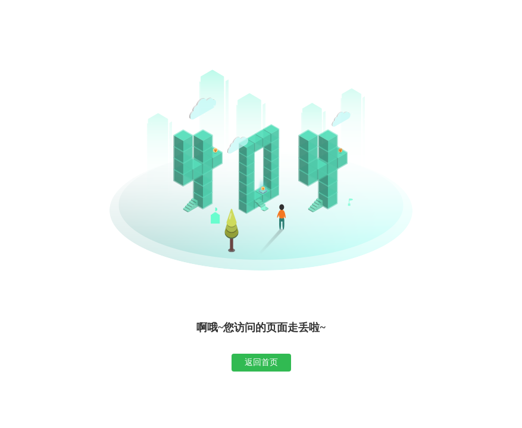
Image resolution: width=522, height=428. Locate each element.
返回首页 (261, 362)
